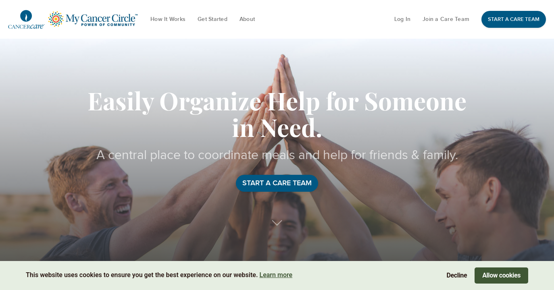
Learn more (275, 275)
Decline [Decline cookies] (457, 275)
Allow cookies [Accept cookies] (501, 275)
